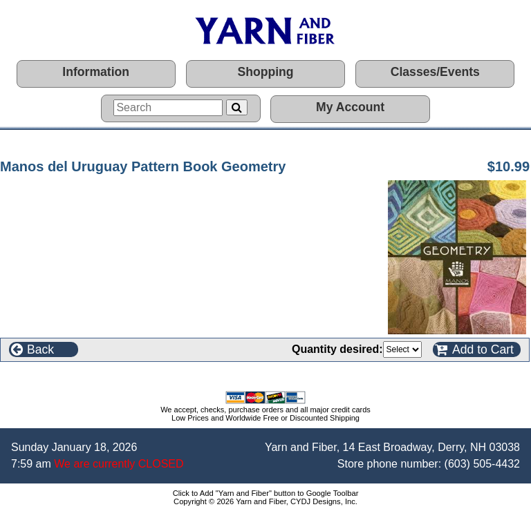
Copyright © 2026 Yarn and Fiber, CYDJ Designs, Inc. (265, 501)
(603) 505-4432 (482, 464)
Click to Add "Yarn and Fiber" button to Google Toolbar (266, 493)
